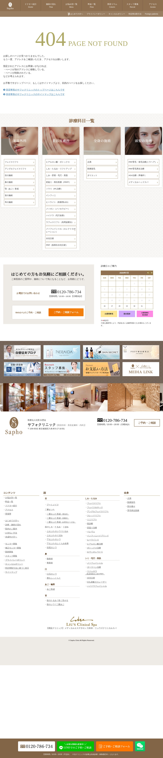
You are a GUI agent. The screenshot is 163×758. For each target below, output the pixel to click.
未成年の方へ (11, 537)
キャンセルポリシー (117, 14)
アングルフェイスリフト (98, 511)
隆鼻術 (50, 559)
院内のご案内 (11, 529)
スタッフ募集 (132, 5)
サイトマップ (11, 572)
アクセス (153, 5)
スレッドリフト (94, 515)
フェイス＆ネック (95, 507)
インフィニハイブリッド (98, 536)
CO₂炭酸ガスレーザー (97, 582)
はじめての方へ (76, 14)
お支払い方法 (11, 533)
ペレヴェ (91, 531)
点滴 (129, 498)
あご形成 (51, 589)
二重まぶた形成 (58, 514)
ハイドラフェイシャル (97, 586)
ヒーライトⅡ (93, 540)
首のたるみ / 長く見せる (57, 600)
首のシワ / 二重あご (55, 604)
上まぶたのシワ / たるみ (57, 531)
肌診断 (90, 523)
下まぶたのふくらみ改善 (58, 543)
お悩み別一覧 (71, 5)
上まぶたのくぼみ (55, 535)
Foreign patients (151, 14)
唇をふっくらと (54, 578)
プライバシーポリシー (96, 14)
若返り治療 (92, 528)
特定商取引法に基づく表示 (17, 568)
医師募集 (9, 552)
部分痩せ (131, 506)
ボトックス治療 (94, 548)
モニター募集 (11, 544)
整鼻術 (50, 563)
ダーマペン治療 (94, 567)
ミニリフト (92, 519)
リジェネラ (95, 572)
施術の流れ (51, 5)
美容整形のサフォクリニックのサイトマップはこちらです (34, 94)
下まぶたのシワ (54, 539)
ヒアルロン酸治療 (95, 544)
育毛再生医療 (133, 510)
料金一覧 (92, 5)
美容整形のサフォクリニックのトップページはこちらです (34, 90)
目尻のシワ (52, 547)
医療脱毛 (131, 502)
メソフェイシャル (95, 563)
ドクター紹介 (31, 5)
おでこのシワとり (95, 552)
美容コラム (112, 5)
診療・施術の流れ (13, 525)
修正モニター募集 (13, 548)
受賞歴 (8, 514)
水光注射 (91, 578)
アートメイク (53, 505)
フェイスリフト (94, 503)
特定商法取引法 (135, 14)
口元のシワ (52, 574)
